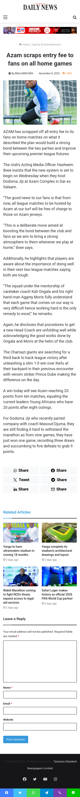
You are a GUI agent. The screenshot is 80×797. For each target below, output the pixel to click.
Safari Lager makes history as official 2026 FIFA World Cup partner (57, 594)
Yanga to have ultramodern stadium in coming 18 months (18, 550)
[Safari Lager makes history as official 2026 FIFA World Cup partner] (59, 576)
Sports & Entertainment (46, 44)
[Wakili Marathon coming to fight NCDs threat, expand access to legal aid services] (20, 576)
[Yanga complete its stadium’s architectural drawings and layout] (59, 533)
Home (24, 44)
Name (8, 687)
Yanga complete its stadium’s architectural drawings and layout (57, 550)
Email (7, 703)
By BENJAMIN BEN (22, 73)
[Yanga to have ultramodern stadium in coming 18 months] (20, 533)
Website (8, 719)
